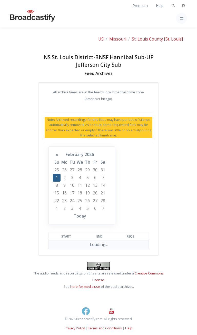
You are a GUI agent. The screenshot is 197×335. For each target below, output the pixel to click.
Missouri (117, 39)
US (101, 39)
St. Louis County (147, 39)
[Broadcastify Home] (24, 18)
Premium (140, 5)
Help (159, 5)
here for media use (85, 286)
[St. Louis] (173, 39)
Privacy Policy (75, 328)
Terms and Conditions (105, 328)
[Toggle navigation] (181, 18)
